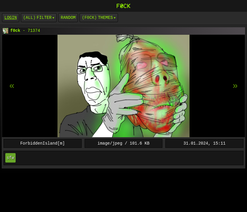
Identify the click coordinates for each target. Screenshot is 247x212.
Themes (105, 17)
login (10, 17)
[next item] (12, 86)
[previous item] (235, 86)
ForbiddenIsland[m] (42, 143)
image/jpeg (110, 143)
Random (68, 17)
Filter (44, 17)
